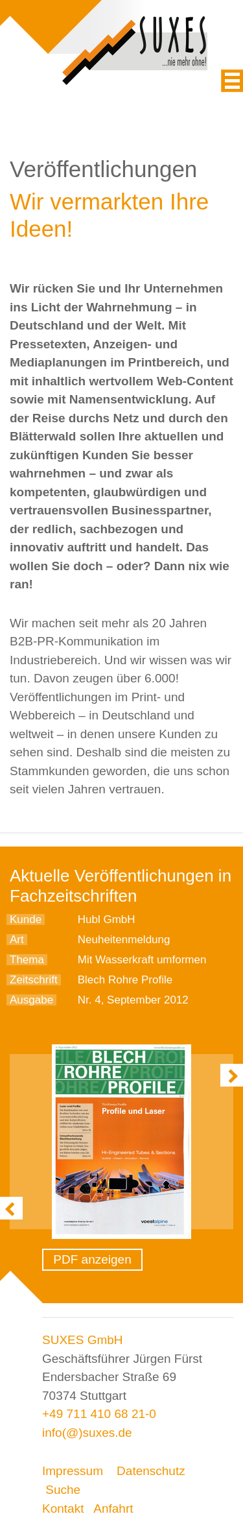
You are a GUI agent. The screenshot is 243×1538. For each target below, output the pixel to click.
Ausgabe (31, 999)
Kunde (25, 919)
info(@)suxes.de (87, 1432)
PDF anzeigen (92, 1259)
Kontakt (63, 1508)
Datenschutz (151, 1471)
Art (17, 939)
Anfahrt (113, 1508)
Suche (62, 1489)
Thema (27, 959)
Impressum (72, 1471)
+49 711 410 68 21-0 (99, 1414)
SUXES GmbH (82, 1340)
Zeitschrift (34, 979)
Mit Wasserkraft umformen (142, 960)
